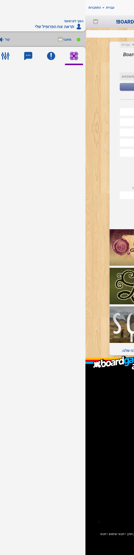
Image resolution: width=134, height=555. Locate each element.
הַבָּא (67, 87)
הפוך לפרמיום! (110, 426)
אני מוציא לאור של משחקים (101, 409)
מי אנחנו (115, 384)
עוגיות (56, 538)
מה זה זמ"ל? (112, 379)
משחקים (115, 447)
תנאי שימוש (31, 534)
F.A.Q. (117, 388)
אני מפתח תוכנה (109, 413)
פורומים (115, 455)
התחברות (9, 7)
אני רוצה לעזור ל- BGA (105, 417)
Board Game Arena (106, 534)
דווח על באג (112, 422)
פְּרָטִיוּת (67, 538)
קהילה (116, 451)
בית (118, 442)
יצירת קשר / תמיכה (107, 392)
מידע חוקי (48, 534)
